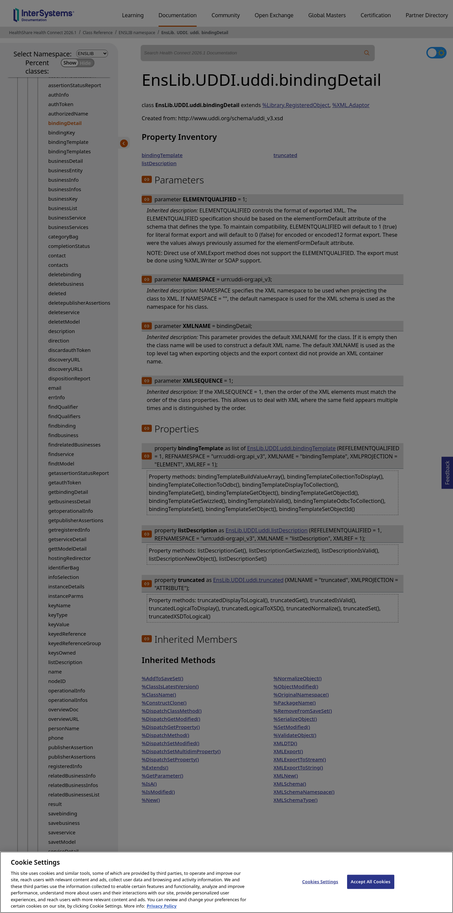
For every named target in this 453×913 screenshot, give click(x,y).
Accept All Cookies (371, 889)
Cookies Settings (320, 889)
